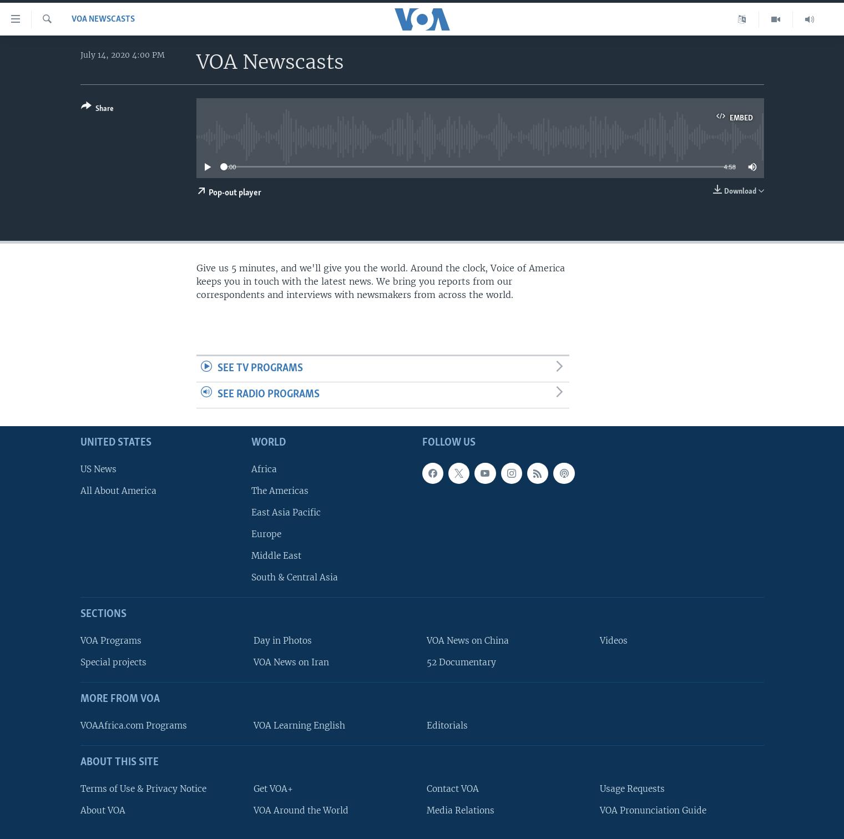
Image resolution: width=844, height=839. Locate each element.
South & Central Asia (294, 577)
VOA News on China (468, 640)
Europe (266, 534)
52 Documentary (461, 662)
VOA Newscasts (103, 19)
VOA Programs (110, 640)
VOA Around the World (301, 810)
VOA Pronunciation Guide (653, 810)
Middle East (276, 555)
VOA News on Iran (291, 662)
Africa (264, 468)
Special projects (113, 662)
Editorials (447, 725)
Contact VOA (453, 788)
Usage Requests (632, 788)
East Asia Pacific (286, 512)
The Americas (280, 490)
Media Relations (460, 810)
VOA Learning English (299, 725)
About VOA (102, 810)
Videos (614, 640)
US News (98, 468)
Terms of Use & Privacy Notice (143, 788)
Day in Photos (283, 640)
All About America (118, 490)
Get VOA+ (273, 788)
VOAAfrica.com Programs (133, 725)
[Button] (97, 109)
